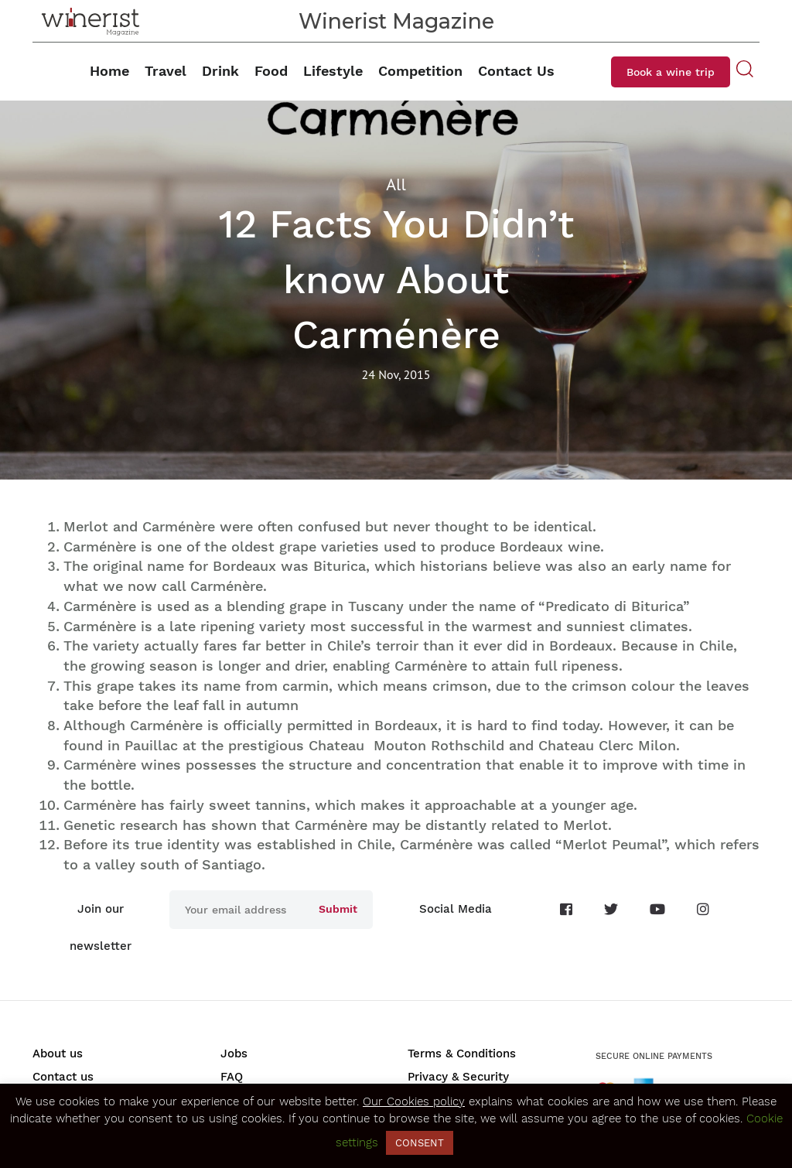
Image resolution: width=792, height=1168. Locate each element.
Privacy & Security (458, 1077)
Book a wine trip (670, 72)
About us (57, 1053)
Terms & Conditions (462, 1053)
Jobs (234, 1053)
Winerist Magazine (396, 21)
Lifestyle (333, 71)
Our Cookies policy (414, 1101)
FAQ (231, 1077)
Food (271, 71)
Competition (420, 71)
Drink (220, 71)
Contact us (63, 1077)
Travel (165, 71)
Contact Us (516, 71)
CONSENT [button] (419, 1143)
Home (109, 71)
